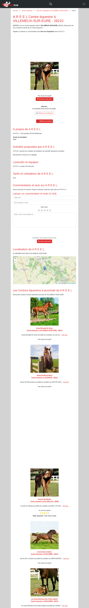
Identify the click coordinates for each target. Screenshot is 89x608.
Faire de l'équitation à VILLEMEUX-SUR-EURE (52, 10)
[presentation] (44, 232)
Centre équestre (27, 10)
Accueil (15, 10)
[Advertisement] (44, 47)
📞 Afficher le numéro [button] (44, 121)
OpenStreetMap (72, 283)
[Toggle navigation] (84, 4)
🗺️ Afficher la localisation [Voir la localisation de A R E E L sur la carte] (44, 113)
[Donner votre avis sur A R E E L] (44, 99)
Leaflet (58, 283)
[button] (44, 268)
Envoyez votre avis (44, 241)
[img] (44, 270)
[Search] (50, 4)
